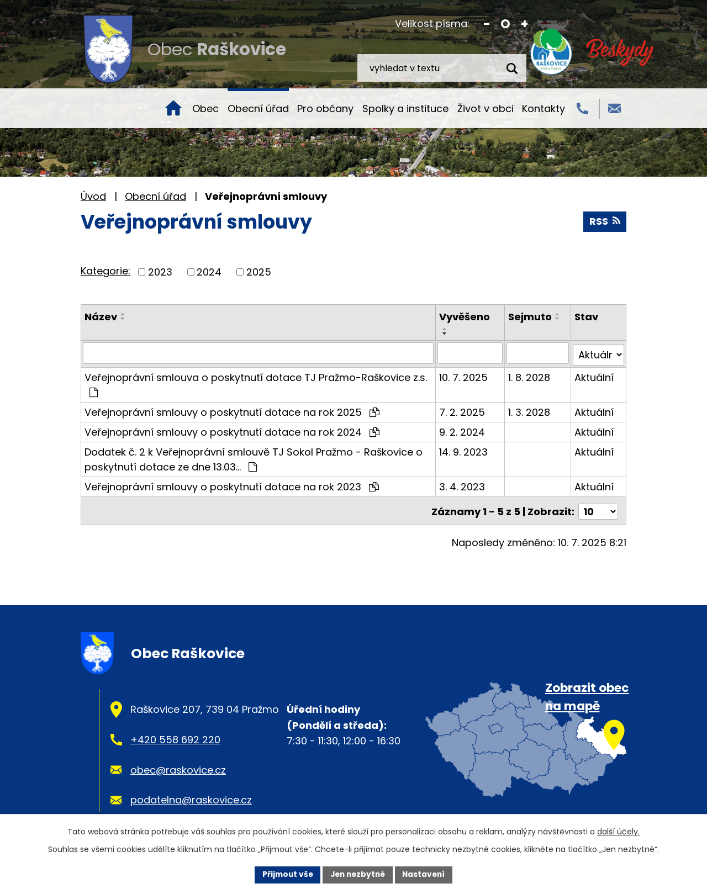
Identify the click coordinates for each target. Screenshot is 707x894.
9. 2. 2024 (463, 430)
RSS (604, 222)
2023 (160, 272)
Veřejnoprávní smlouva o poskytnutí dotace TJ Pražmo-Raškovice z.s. (256, 381)
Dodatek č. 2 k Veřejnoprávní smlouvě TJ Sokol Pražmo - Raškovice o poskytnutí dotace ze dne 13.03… (254, 457)
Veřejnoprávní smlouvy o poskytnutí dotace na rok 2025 (232, 410)
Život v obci (485, 108)
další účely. (618, 831)
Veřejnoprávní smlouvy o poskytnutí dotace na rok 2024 (232, 430)
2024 (209, 272)
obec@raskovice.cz (178, 766)
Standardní (505, 24)
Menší (486, 24)
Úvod (173, 108)
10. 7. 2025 (464, 375)
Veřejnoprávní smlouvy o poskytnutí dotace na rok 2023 (232, 484)
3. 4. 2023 (463, 484)
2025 (258, 272)
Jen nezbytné (358, 874)
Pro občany (325, 108)
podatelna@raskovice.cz (191, 796)
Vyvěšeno (465, 317)
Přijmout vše (284, 874)
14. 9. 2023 (464, 450)
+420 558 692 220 (175, 736)
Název (101, 317)
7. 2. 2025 (463, 410)
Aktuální (594, 375)
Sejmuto (530, 317)
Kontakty (543, 108)
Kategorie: (105, 271)
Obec (205, 108)
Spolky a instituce (405, 108)
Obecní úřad (258, 108)
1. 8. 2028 (530, 375)
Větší (524, 24)
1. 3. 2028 (530, 410)
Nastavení (426, 874)
